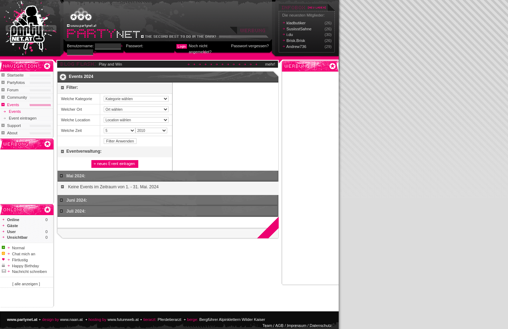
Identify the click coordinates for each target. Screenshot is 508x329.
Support (14, 125)
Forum (12, 90)
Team (267, 325)
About (12, 133)
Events (13, 105)
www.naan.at (71, 319)
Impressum (296, 325)
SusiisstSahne (299, 29)
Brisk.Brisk (295, 40)
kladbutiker (296, 23)
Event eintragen (22, 118)
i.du (289, 34)
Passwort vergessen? (250, 46)
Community (17, 97)
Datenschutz (321, 325)
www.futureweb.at (123, 319)
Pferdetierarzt (169, 319)
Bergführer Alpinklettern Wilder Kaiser (232, 319)
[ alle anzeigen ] (26, 284)
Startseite (15, 75)
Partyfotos (16, 82)
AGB (279, 325)
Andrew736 (296, 46)
